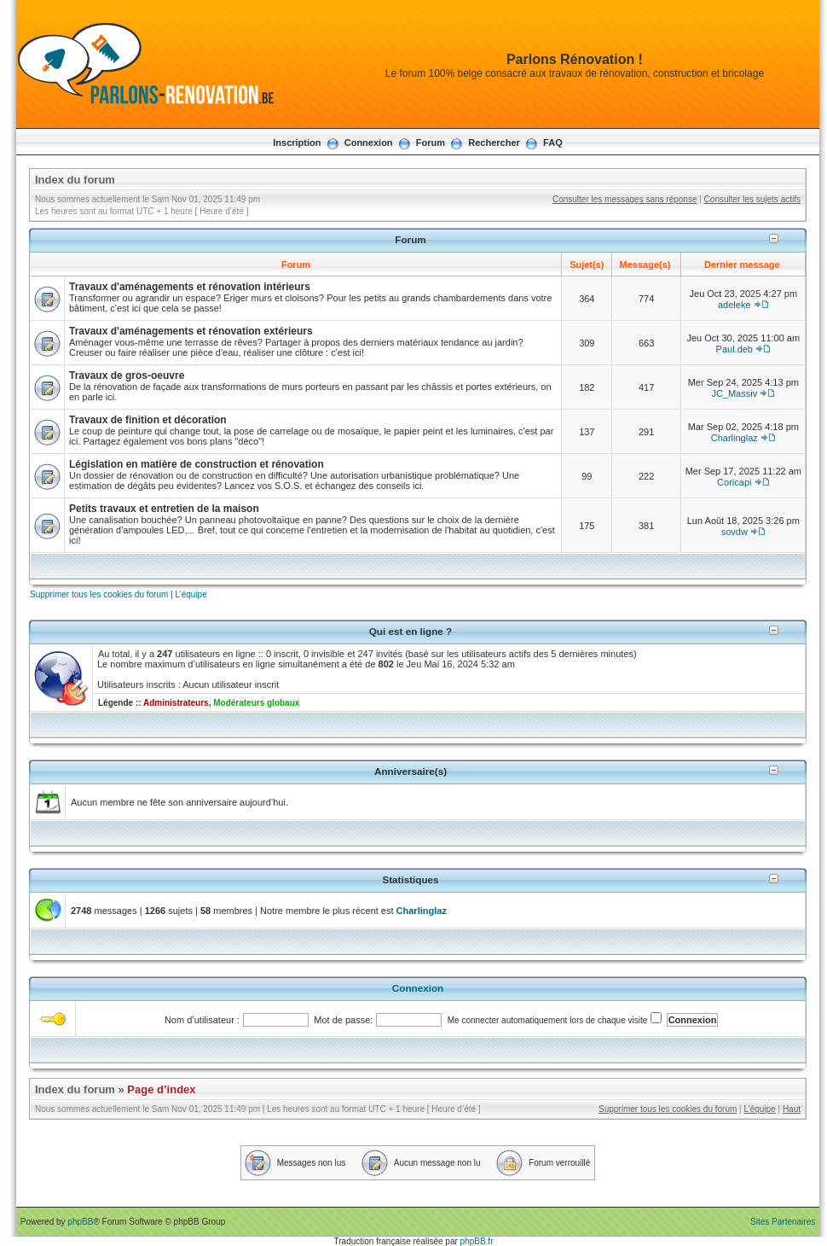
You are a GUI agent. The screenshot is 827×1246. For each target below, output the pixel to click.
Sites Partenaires (782, 1221)
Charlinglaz (734, 438)
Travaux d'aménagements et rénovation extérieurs (191, 331)
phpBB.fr (477, 1241)
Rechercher (494, 142)
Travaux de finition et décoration (148, 420)
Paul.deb (734, 349)
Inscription (297, 142)
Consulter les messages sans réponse (624, 199)
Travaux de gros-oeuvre (126, 375)
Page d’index (161, 1089)
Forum (430, 142)
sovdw (734, 532)
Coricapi (734, 482)
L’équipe (190, 594)
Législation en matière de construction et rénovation (196, 464)
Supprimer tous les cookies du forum (99, 594)
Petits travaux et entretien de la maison (164, 509)
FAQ (553, 142)
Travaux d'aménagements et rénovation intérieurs (189, 287)
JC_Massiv (734, 393)
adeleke (734, 305)
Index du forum (75, 179)
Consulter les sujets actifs (752, 199)
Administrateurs (176, 702)
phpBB (80, 1221)
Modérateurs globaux (256, 702)
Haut (792, 1109)
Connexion (368, 142)
